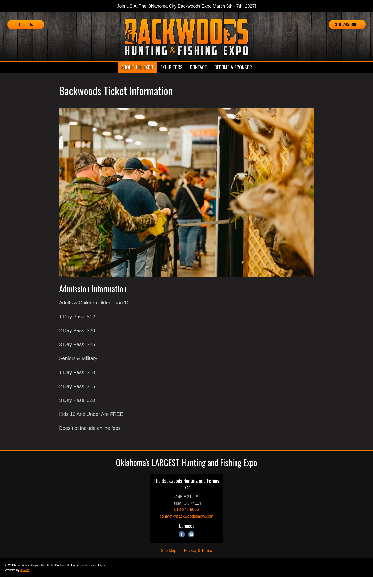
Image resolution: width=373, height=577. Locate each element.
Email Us (26, 24)
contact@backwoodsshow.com (186, 516)
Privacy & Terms (198, 550)
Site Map (168, 550)
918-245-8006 (347, 24)
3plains (24, 570)
